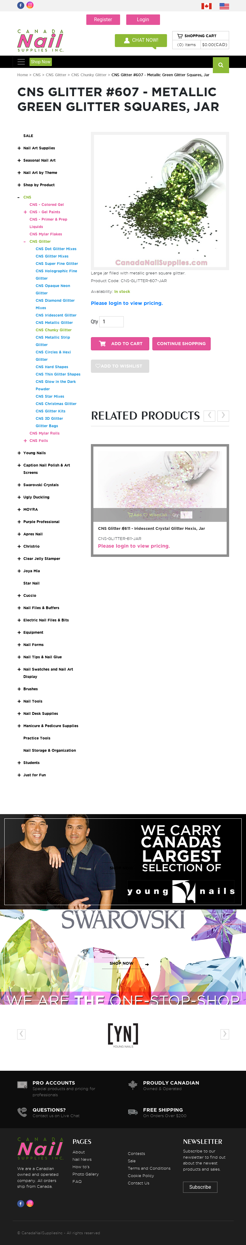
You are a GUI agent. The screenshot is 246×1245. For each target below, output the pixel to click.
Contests (136, 1153)
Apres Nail (33, 534)
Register (103, 19)
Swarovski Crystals (41, 485)
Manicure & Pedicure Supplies (50, 726)
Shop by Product (39, 185)
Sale (132, 1161)
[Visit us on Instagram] (31, 1203)
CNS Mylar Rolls (44, 433)
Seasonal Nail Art (39, 160)
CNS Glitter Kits (50, 411)
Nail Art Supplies (39, 148)
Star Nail (31, 583)
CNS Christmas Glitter (56, 404)
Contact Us (138, 1183)
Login (143, 19)
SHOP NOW (122, 868)
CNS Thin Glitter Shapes (58, 374)
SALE (28, 136)
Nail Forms (33, 645)
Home (22, 75)
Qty (94, 322)
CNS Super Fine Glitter (57, 264)
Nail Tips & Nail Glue (42, 657)
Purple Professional (41, 522)
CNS (37, 75)
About (78, 1152)
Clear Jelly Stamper (41, 559)
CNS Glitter (57, 75)
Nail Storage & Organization (49, 750)
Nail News (82, 1159)
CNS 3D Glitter (49, 418)
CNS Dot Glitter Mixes (56, 249)
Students (31, 763)
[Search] (221, 65)
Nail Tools (32, 701)
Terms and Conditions (149, 1168)
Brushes (30, 689)
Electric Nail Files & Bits (46, 620)
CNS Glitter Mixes (52, 256)
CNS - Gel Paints (44, 212)
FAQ (77, 1181)
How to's (80, 1166)
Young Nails (34, 453)
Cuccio (29, 595)
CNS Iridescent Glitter (56, 315)
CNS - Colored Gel (46, 205)
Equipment (33, 632)
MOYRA (30, 509)
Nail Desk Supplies (40, 713)
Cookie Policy (141, 1175)
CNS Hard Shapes (52, 367)
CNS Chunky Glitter (89, 75)
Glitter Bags (47, 426)
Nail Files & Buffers (41, 608)
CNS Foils (38, 441)
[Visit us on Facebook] (21, 1203)
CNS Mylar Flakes (45, 234)
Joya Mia (31, 571)
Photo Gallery (85, 1174)
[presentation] (209, 416)
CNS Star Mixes (50, 396)
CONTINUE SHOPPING (181, 343)
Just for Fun (34, 775)
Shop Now (41, 61)
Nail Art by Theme (40, 173)
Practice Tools (36, 738)
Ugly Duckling (36, 497)
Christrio (31, 546)
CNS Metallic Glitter (54, 323)
